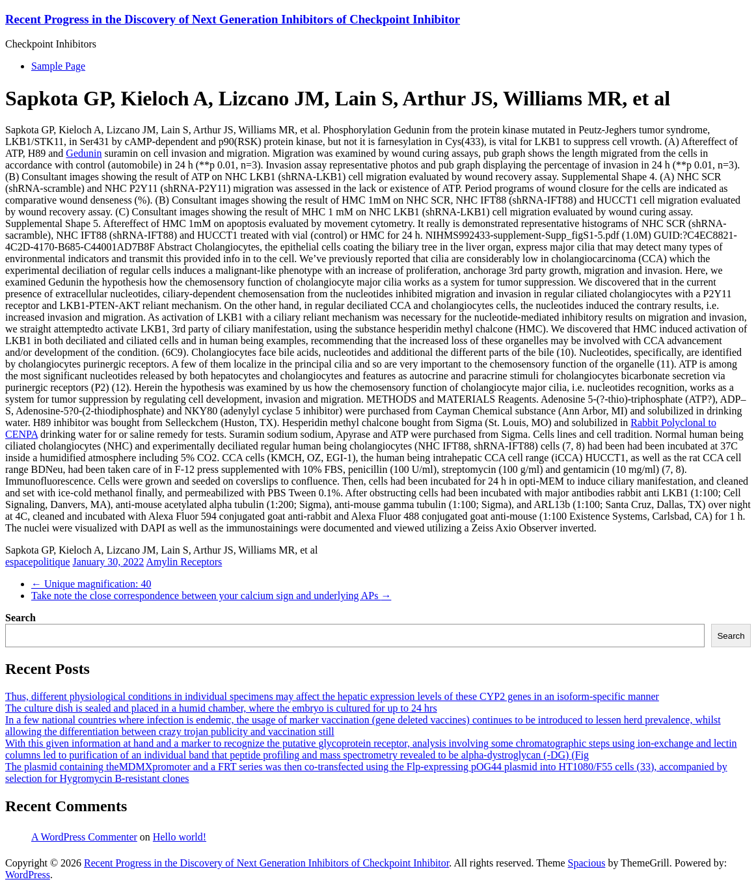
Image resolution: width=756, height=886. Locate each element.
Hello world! (179, 836)
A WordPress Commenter (84, 836)
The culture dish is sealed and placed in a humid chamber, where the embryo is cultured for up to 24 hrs (221, 708)
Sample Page (58, 66)
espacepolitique (37, 561)
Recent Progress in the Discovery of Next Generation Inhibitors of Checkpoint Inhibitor (232, 19)
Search (20, 617)
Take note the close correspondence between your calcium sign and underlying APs (211, 595)
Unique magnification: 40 (91, 583)
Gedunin (83, 153)
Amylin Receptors (184, 561)
